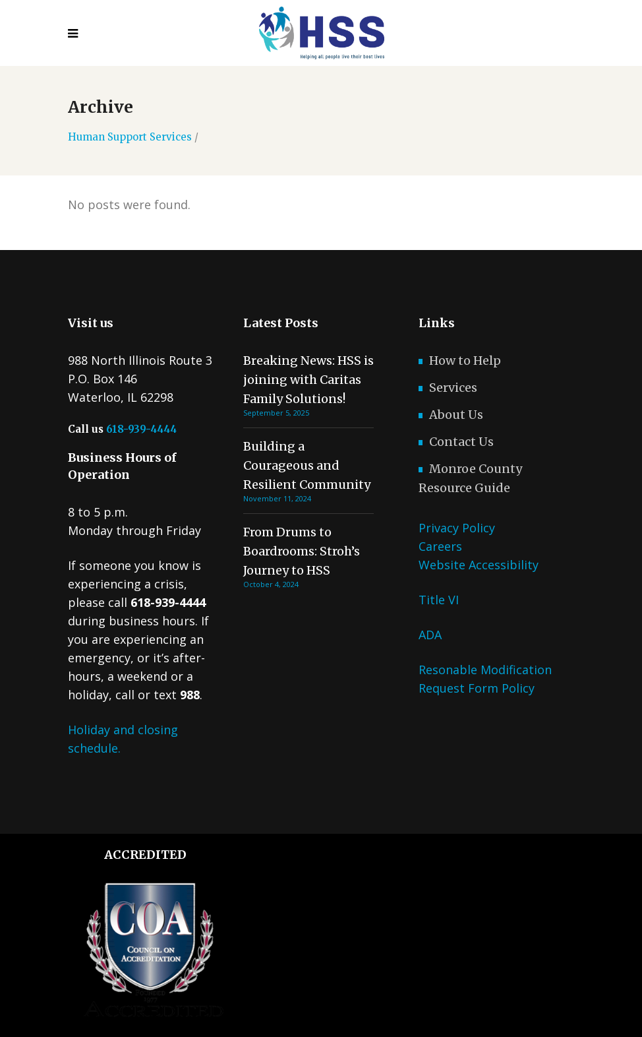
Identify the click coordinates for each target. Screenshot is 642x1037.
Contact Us (461, 441)
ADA (430, 635)
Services (453, 387)
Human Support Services (130, 137)
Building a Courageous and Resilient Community (306, 465)
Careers (440, 546)
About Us (456, 414)
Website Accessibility (479, 565)
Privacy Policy (457, 528)
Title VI (439, 600)
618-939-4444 (141, 429)
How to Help (465, 360)
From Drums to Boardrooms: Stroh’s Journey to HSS (301, 551)
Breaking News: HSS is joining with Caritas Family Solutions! (308, 379)
